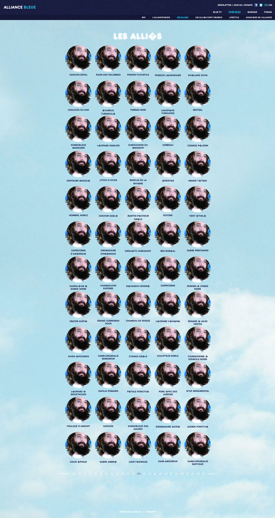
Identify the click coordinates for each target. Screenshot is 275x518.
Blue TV (217, 12)
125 (160, 473)
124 (155, 473)
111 (85, 473)
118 (122, 473)
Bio (143, 17)
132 (198, 473)
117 (117, 473)
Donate (248, 5)
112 (90, 473)
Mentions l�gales (130, 511)
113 (96, 473)
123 (149, 473)
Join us (237, 5)
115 (106, 473)
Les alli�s (182, 17)
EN (270, 5)
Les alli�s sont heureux (208, 17)
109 (74, 473)
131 (192, 473)
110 (79, 473)
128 (176, 473)
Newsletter (224, 5)
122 (144, 473)
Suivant (210, 473)
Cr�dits (151, 511)
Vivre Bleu (234, 12)
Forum (268, 12)
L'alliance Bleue (161, 17)
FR (265, 5)
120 (133, 473)
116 (112, 473)
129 (182, 473)
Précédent (65, 473)
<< (57, 473)
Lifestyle (234, 17)
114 (101, 473)
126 (165, 473)
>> (217, 473)
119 (128, 473)
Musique (252, 12)
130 (187, 473)
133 (203, 473)
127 (171, 473)
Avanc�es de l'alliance (259, 17)
